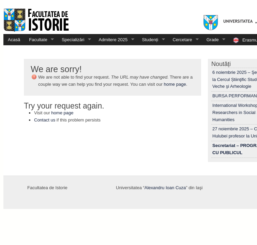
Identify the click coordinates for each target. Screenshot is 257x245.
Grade (214, 39)
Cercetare (183, 39)
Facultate (39, 39)
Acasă (14, 39)
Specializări (74, 39)
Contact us (44, 119)
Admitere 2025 (114, 39)
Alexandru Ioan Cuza (165, 187)
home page (175, 84)
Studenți (151, 39)
